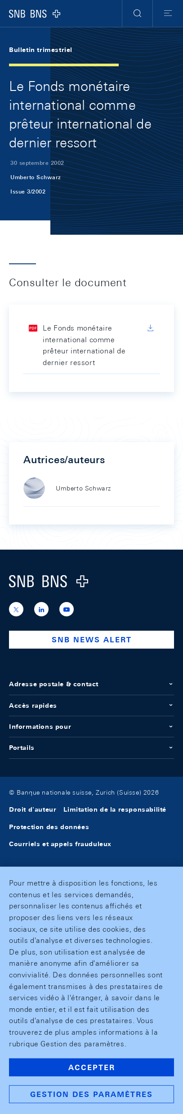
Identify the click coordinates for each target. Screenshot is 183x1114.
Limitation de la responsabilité (114, 809)
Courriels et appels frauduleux (60, 844)
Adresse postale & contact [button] (91, 684)
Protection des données (49, 827)
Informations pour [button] (91, 726)
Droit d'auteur (32, 809)
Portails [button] (91, 748)
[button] (137, 13)
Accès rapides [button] (91, 705)
